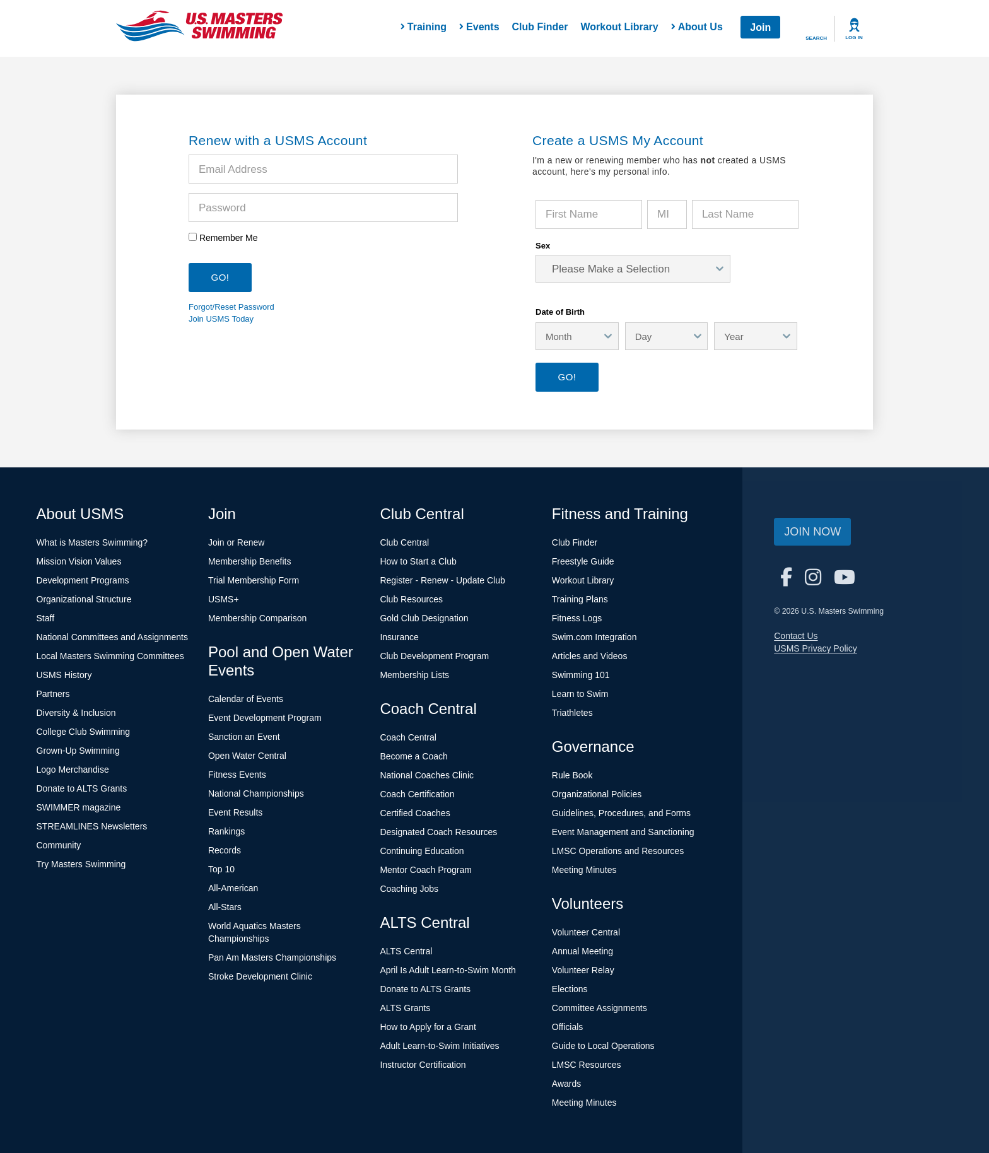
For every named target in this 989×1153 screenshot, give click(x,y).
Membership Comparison (257, 618)
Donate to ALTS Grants (82, 788)
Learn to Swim (580, 694)
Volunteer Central (586, 932)
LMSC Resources (586, 1065)
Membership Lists (414, 675)
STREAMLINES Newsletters (92, 826)
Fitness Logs (577, 618)
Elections (570, 989)
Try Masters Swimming (81, 864)
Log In (854, 37)
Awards (566, 1084)
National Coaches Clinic (427, 775)
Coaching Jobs (409, 889)
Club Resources (411, 599)
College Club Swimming (84, 732)
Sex (542, 245)
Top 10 (221, 869)
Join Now (812, 531)
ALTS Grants (405, 1008)
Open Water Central (247, 756)
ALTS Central (406, 951)
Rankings (226, 831)
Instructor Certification (422, 1065)
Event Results (235, 812)
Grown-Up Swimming (78, 751)
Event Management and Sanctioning (623, 832)
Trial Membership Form (253, 580)
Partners (53, 694)
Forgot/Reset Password (231, 307)
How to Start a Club (418, 561)
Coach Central (408, 737)
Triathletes (572, 713)
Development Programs (83, 580)
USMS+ (223, 599)
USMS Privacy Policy (815, 648)
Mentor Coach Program (426, 870)
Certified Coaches (415, 813)
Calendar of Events (245, 699)
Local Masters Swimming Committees (110, 656)
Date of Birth (560, 311)
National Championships (256, 793)
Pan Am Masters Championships (272, 957)
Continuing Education (422, 851)
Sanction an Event (244, 737)
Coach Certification (417, 794)
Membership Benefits (249, 561)
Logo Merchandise (73, 769)
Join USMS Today (221, 319)
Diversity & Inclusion (76, 713)
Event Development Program (265, 718)
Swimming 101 (581, 675)
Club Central (404, 542)
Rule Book (572, 775)
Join (760, 27)
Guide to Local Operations (603, 1046)
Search (816, 38)
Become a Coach (413, 756)
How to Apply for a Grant (428, 1027)
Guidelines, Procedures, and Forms (621, 813)
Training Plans (580, 599)
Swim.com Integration (594, 637)
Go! (567, 377)
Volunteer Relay (583, 970)
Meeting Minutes (584, 870)
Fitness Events (237, 775)
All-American (233, 888)
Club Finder (540, 26)
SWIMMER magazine (79, 807)
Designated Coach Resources (438, 832)
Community (59, 845)
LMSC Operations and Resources (618, 851)
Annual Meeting (582, 951)
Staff (46, 618)
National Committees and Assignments (112, 637)
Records (224, 850)
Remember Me (228, 238)
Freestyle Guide (583, 561)
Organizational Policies (596, 794)
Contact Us (795, 636)
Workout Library (619, 26)
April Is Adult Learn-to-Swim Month (448, 970)
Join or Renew (236, 542)
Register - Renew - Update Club (442, 580)
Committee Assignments (599, 1008)
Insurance (399, 637)
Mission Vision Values (79, 561)
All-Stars (225, 907)
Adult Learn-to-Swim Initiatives (439, 1046)
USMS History (64, 675)
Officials (567, 1027)
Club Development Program (434, 656)
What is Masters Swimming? (92, 542)
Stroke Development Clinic (260, 976)
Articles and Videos (590, 656)
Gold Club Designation (424, 618)
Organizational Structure (84, 599)
